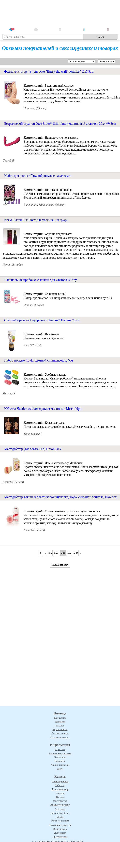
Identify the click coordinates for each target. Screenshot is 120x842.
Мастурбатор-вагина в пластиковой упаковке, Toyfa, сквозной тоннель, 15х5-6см (60, 497)
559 (69, 552)
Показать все (60, 564)
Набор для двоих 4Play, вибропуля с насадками (37, 176)
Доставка (60, 721)
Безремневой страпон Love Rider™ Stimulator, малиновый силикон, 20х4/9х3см (60, 124)
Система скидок (60, 733)
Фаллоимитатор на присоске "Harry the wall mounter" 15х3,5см (49, 71)
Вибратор (60, 785)
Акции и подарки (60, 764)
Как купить (60, 717)
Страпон (60, 793)
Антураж (60, 809)
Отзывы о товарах (60, 737)
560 (75, 552)
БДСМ (60, 816)
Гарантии (60, 749)
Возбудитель (60, 828)
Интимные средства (60, 825)
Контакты (60, 761)
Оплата (60, 725)
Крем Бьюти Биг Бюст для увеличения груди (36, 220)
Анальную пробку (60, 804)
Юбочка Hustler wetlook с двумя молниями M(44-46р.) (43, 409)
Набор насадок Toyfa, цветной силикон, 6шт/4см (38, 360)
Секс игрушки (60, 781)
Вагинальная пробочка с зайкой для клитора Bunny (40, 280)
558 (63, 552)
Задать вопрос (59, 729)
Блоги (60, 768)
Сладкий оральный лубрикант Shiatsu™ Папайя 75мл (41, 320)
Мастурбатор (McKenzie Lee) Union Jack (32, 449)
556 (50, 552)
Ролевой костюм (60, 820)
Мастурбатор (60, 800)
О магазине (60, 757)
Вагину (60, 796)
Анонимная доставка (60, 753)
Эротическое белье (60, 812)
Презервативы (60, 836)
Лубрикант (60, 832)
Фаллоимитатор (59, 789)
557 (56, 552)
